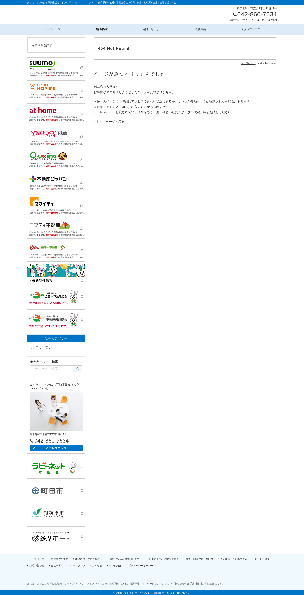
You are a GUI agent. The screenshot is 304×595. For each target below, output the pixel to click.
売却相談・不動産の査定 (234, 557)
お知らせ (97, 564)
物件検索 (102, 28)
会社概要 (202, 28)
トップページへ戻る (110, 120)
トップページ (52, 28)
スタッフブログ (252, 28)
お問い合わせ (152, 28)
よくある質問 (261, 557)
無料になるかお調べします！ (126, 557)
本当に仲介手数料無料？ (89, 557)
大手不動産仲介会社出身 (199, 557)
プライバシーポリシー (140, 564)
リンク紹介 (115, 564)
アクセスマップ (56, 446)
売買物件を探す (42, 44)
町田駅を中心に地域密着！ (164, 557)
